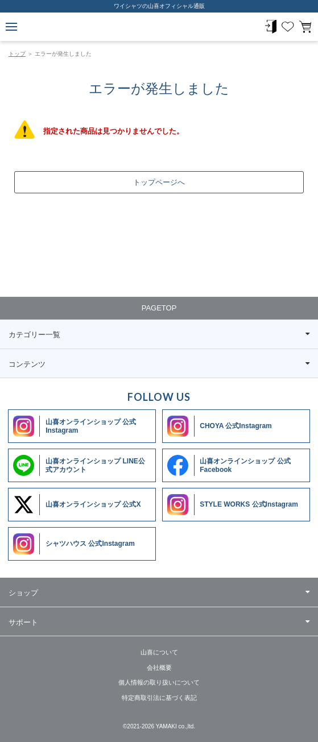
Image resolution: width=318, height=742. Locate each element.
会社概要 (159, 667)
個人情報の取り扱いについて (159, 682)
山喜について (159, 652)
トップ (17, 54)
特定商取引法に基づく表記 (159, 697)
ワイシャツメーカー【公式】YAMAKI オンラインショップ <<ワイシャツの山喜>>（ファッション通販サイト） (159, 27)
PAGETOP (159, 308)
